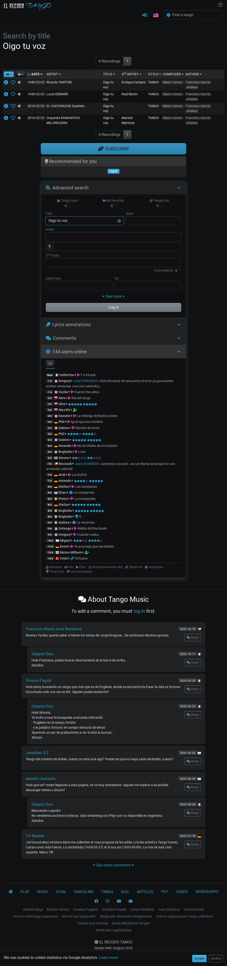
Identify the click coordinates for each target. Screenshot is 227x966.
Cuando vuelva (88, 534)
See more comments (113, 865)
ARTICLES (145, 891)
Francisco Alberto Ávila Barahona (54, 629)
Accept (199, 958)
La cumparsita (84, 492)
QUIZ (125, 891)
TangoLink (159, 200)
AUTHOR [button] (194, 74)
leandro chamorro (40, 778)
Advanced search (67, 188)
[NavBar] (220, 4)
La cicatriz (79, 475)
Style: (130, 213)
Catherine (66, 375)
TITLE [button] (109, 74)
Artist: (50, 229)
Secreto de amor (88, 428)
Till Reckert (35, 836)
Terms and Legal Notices (113, 930)
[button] (156, 15)
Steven (64, 458)
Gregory (65, 381)
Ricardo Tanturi (58, 909)
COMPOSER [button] (173, 74)
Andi (62, 475)
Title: (49, 213)
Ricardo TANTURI (59, 82)
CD (50, 364)
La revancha (85, 522)
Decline (216, 958)
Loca (82, 452)
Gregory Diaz (42, 654)
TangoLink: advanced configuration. (126, 916)
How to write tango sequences (35, 916)
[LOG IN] (144, 15)
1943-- (36, 82)
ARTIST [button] (53, 74)
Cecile (63, 392)
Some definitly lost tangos (131, 923)
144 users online (66, 351)
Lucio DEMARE (57, 94)
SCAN (61, 891)
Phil (61, 422)
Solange (65, 528)
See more (113, 296)
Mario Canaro (173, 82)
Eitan (62, 492)
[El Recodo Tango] (11, 892)
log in (139, 611)
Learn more (108, 957)
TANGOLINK (83, 891)
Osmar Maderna (142, 909)
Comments (61, 338)
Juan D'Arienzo (169, 909)
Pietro (63, 499)
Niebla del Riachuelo (92, 528)
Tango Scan (67, 200)
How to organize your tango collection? (185, 916)
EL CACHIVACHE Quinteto (65, 106)
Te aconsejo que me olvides (94, 546)
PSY (164, 891)
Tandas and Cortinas (92, 923)
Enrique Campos (134, 82)
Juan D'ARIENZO (85, 381)
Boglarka (65, 452)
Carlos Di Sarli (194, 909)
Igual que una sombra (87, 422)
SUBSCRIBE (113, 149)
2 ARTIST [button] (131, 74)
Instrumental (163, 270)
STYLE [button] (154, 74)
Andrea (64, 522)
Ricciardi (65, 464)
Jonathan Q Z (37, 753)
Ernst (64, 546)
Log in (113, 307)
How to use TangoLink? (79, 916)
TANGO (153, 82)
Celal (64, 558)
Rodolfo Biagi (33, 909)
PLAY (24, 891)
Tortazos (81, 558)
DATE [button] (34, 74)
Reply (192, 637)
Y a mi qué (88, 375)
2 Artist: (53, 255)
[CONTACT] (130, 901)
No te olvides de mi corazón (97, 446)
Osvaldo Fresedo (114, 909)
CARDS (182, 891)
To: (116, 278)
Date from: (53, 278)
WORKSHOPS (206, 891)
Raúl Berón (130, 94)
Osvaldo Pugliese (85, 909)
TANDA (107, 891)
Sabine (64, 428)
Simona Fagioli (38, 680)
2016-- (36, 106)
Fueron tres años (86, 392)
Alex (62, 398)
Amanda (65, 446)
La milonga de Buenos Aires (97, 416)
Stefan (64, 486)
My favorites (113, 200)
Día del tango (81, 398)
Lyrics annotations (68, 324)
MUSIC (42, 891)
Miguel (65, 540)
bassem (64, 416)
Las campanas (86, 486)
